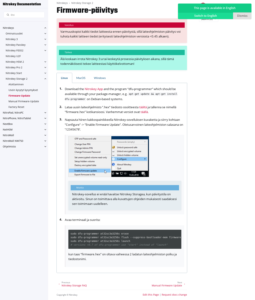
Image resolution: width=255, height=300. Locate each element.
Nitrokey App (94, 89)
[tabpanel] (121, 178)
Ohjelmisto (9, 146)
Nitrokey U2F (13, 56)
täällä (144, 112)
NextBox (8, 124)
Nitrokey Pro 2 (14, 67)
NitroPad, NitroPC (13, 112)
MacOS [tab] (81, 77)
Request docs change (174, 294)
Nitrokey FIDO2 (14, 50)
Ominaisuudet (14, 33)
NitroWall (8, 135)
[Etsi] (24, 15)
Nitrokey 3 (12, 39)
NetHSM (8, 129)
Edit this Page (151, 294)
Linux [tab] (64, 77)
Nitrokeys (8, 27)
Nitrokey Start (14, 73)
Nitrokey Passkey (16, 44)
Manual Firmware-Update (23, 101)
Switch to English (205, 16)
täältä (143, 107)
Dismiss (242, 16)
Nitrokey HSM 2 (15, 61)
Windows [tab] (100, 77)
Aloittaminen (16, 84)
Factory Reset (16, 107)
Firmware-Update (19, 95)
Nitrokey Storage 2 (16, 78)
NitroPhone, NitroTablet (17, 118)
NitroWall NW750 (13, 140)
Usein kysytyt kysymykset (23, 90)
